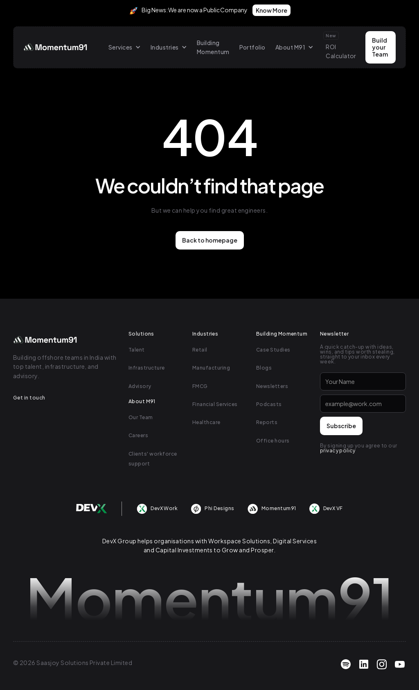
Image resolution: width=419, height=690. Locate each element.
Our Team (140, 417)
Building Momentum (213, 47)
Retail (199, 350)
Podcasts (269, 404)
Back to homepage (209, 240)
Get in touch (29, 398)
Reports (266, 422)
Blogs (264, 368)
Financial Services (215, 404)
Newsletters (272, 386)
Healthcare (206, 422)
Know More (271, 10)
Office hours (273, 441)
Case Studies (273, 350)
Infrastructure (146, 368)
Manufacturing (211, 368)
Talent (136, 350)
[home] (56, 47)
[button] (124, 47)
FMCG (200, 386)
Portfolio (252, 47)
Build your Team (380, 47)
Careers (138, 435)
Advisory (139, 386)
